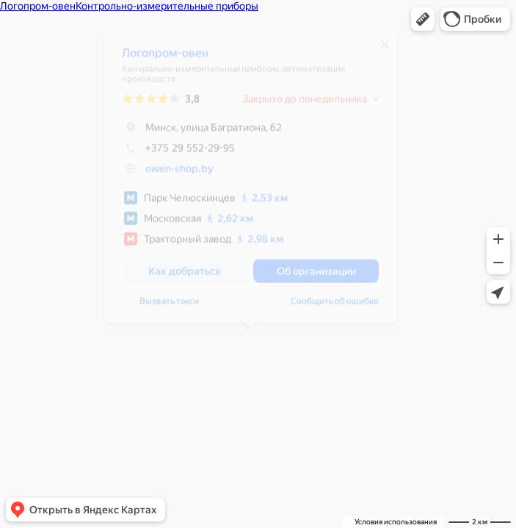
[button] (423, 19)
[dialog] (250, 182)
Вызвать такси (169, 306)
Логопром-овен (165, 58)
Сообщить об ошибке (335, 306)
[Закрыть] (384, 50)
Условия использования (396, 522)
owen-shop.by (179, 174)
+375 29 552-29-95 (178, 153)
